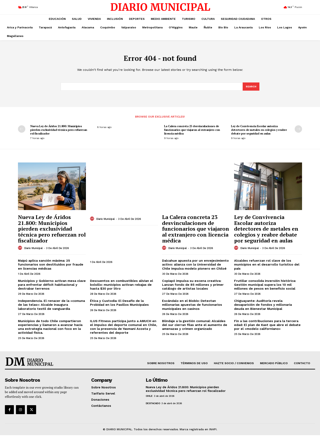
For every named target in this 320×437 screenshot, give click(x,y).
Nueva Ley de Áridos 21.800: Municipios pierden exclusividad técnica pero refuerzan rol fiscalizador (58, 131)
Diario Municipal (33, 249)
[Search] (250, 88)
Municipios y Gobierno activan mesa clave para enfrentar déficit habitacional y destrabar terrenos (52, 286)
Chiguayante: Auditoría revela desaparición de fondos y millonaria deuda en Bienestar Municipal (263, 306)
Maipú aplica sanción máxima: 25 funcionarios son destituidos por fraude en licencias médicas (50, 266)
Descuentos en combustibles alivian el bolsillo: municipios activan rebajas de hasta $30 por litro (121, 286)
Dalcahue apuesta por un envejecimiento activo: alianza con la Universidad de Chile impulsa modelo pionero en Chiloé (195, 266)
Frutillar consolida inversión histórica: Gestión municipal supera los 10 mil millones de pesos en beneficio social (265, 286)
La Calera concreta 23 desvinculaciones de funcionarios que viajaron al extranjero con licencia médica (192, 131)
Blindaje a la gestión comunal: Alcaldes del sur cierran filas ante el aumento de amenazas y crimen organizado (194, 326)
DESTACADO (153, 405)
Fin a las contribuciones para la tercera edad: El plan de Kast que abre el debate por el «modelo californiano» (267, 326)
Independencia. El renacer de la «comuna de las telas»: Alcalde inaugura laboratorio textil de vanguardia (51, 306)
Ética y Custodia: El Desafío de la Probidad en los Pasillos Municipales (119, 304)
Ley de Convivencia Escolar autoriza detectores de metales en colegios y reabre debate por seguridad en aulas (259, 131)
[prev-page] (21, 131)
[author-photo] (20, 250)
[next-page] (298, 131)
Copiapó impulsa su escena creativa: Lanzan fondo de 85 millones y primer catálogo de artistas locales (193, 286)
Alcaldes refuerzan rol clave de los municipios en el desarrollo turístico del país (266, 266)
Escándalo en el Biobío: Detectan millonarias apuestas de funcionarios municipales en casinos (192, 306)
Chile (149, 397)
